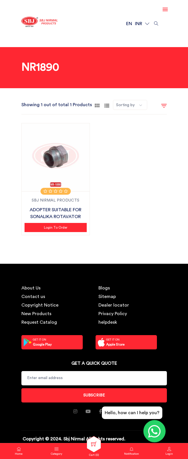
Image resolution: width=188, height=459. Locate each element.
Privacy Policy (112, 313)
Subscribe (94, 395)
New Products (36, 313)
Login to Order (55, 227)
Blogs (104, 288)
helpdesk (107, 322)
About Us (31, 288)
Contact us (33, 296)
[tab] (97, 105)
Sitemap (107, 296)
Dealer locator (113, 305)
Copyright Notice (39, 305)
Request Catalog (39, 322)
